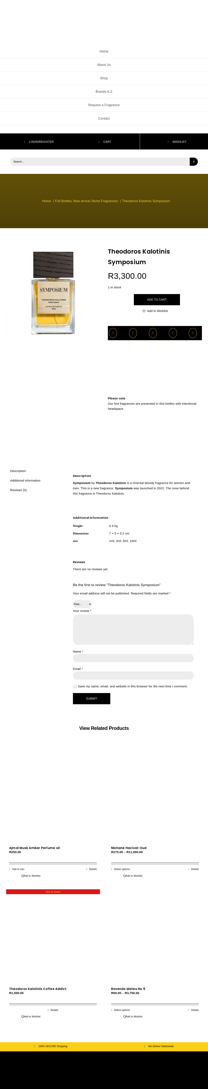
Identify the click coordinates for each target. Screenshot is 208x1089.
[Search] (194, 162)
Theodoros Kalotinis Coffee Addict (37, 989)
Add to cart (157, 299)
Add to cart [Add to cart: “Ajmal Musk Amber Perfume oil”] (18, 869)
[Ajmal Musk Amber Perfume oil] (53, 795)
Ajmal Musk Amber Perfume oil (34, 848)
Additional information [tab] (25, 480)
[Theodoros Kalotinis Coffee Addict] (53, 936)
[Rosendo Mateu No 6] (155, 936)
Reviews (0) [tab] (18, 490)
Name (78, 651)
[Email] (193, 333)
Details (93, 869)
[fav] (104, 1057)
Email (78, 668)
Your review (82, 611)
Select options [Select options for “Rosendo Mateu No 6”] (122, 1010)
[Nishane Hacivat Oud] (155, 795)
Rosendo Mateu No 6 (128, 989)
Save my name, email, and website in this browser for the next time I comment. (133, 686)
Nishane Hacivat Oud (128, 848)
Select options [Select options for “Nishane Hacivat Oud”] (122, 869)
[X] (133, 333)
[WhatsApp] (153, 333)
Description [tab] (18, 471)
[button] (155, 311)
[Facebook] (113, 333)
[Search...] (100, 162)
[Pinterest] (173, 333)
